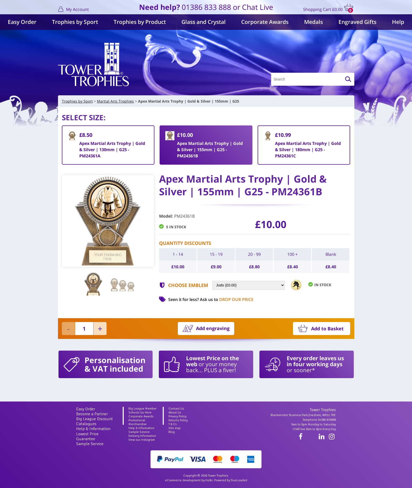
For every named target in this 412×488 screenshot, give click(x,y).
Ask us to (226, 299)
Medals (313, 21)
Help (398, 21)
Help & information (141, 428)
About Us (174, 413)
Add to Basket (327, 328)
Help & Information (93, 428)
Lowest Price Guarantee (87, 436)
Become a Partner (92, 414)
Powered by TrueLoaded (230, 480)
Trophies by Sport (75, 21)
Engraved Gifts (357, 21)
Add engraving (213, 328)
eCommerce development (183, 480)
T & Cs (172, 424)
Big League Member (142, 409)
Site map (174, 428)
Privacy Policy (177, 416)
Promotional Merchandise (137, 422)
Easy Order (22, 21)
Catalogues (86, 423)
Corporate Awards (265, 21)
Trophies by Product (140, 21)
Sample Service (89, 443)
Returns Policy (178, 420)
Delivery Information (142, 436)
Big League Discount (94, 419)
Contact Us (176, 409)
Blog (171, 432)
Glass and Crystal (203, 21)
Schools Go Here (140, 413)
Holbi (209, 480)
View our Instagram (141, 440)
